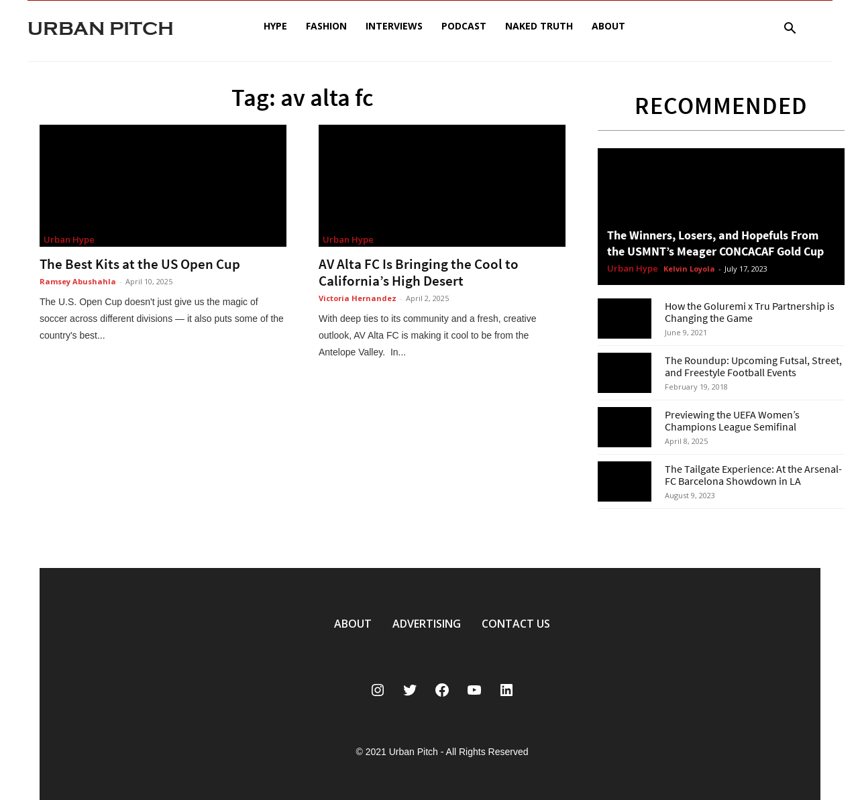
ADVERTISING (426, 623)
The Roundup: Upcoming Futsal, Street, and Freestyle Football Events (753, 366)
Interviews (394, 25)
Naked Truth (539, 25)
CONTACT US (516, 623)
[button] (789, 29)
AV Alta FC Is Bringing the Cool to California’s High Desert (419, 272)
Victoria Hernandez (357, 298)
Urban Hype (69, 239)
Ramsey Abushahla (78, 281)
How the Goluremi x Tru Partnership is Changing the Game (750, 312)
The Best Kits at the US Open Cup (140, 264)
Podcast (463, 25)
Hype (275, 25)
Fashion (326, 25)
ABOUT (353, 623)
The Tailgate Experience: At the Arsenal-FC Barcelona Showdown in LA (753, 475)
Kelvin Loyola (689, 269)
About (608, 25)
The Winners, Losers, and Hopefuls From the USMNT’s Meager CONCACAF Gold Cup (715, 243)
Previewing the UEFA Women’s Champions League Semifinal (732, 420)
